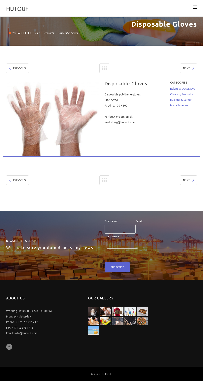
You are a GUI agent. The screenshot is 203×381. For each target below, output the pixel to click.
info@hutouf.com (26, 333)
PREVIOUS (17, 68)
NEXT (189, 68)
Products (49, 33)
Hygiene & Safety (180, 99)
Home (36, 33)
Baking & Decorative (182, 88)
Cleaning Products (181, 94)
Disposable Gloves (68, 33)
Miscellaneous (179, 105)
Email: (139, 221)
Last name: (113, 236)
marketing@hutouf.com (120, 122)
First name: (111, 221)
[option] (52, 118)
